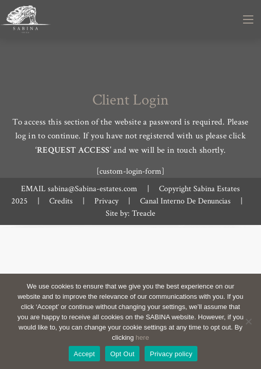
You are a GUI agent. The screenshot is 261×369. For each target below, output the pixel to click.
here (142, 337)
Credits (61, 201)
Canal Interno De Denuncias (185, 201)
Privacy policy (171, 354)
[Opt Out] (248, 321)
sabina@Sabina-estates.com (92, 188)
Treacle (143, 213)
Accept (84, 354)
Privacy (106, 201)
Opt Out (122, 354)
